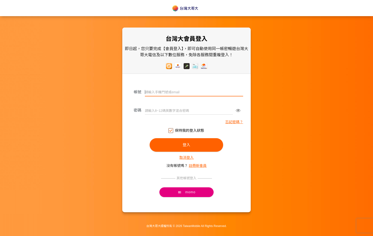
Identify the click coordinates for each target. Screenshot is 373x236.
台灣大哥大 (186, 8)
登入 (186, 145)
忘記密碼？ (234, 122)
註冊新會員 (198, 166)
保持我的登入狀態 (186, 131)
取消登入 (186, 158)
